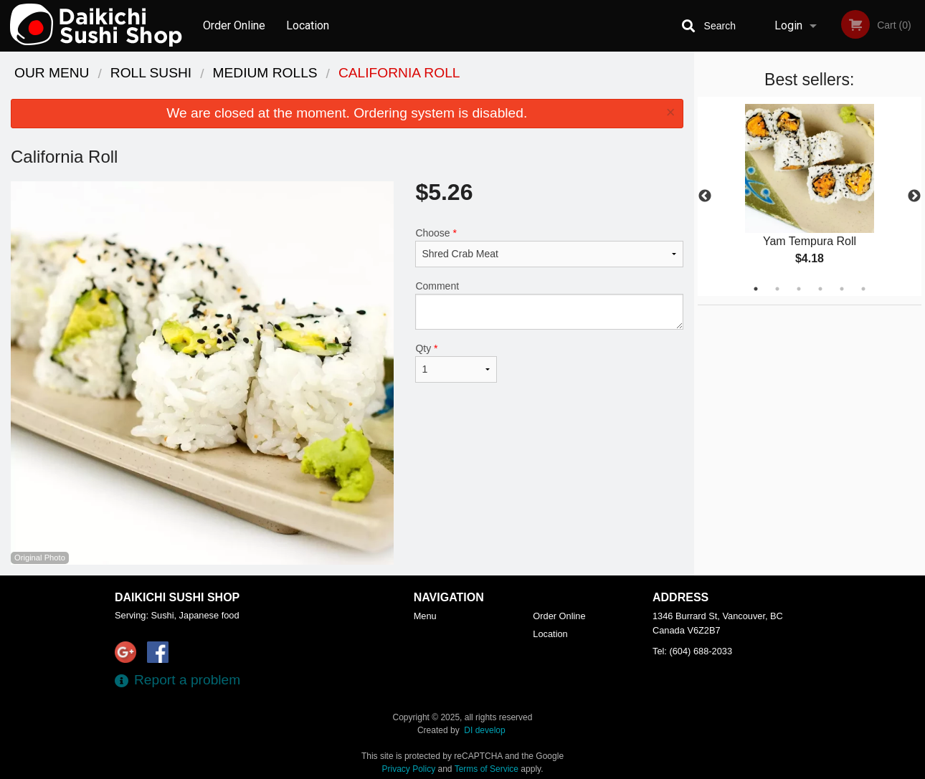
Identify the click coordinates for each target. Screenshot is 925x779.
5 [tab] (842, 289)
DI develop (484, 730)
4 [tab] (820, 289)
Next (914, 196)
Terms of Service (486, 769)
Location (307, 25)
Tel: (692, 651)
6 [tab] (863, 289)
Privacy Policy (409, 769)
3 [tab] (799, 289)
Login (788, 25)
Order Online (234, 25)
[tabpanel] (810, 196)
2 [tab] (777, 289)
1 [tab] (756, 289)
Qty (456, 363)
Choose (549, 247)
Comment (549, 305)
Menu (425, 616)
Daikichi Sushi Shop (177, 597)
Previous (705, 196)
